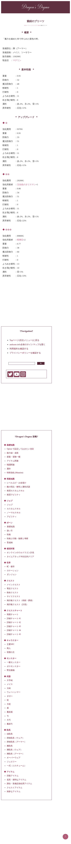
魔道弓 (10, 724)
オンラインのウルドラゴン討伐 (20, 553)
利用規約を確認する (19, 348)
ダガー (10, 696)
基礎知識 (11, 527)
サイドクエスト (13, 596)
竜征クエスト (12, 588)
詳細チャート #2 (14, 622)
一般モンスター (13, 662)
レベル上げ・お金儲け (16, 483)
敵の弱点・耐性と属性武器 (18, 487)
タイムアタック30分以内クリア (20, 556)
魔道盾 (10, 712)
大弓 (9, 720)
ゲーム (29, 25)
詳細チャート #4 (14, 630)
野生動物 (11, 670)
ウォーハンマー (13, 692)
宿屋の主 (11, 652)
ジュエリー (12, 762)
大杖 (9, 704)
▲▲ (65, 836)
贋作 (9, 469)
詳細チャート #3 (14, 626)
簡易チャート (12, 614)
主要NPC (10, 644)
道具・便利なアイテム (16, 780)
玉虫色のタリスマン (26, 184)
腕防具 (10, 746)
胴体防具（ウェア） (15, 738)
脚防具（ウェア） (14, 750)
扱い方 (10, 531)
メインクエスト (13, 584)
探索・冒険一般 (13, 457)
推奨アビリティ (13, 495)
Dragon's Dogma (35, 7)
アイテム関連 (12, 461)
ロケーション (12, 570)
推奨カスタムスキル (15, 491)
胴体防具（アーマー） (16, 742)
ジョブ (10, 505)
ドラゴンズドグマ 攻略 (35, 25)
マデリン (17, 60)
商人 (9, 648)
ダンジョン (12, 574)
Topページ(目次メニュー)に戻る (24, 340)
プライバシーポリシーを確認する (25, 353)
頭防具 (10, 734)
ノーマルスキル (13, 513)
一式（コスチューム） (16, 765)
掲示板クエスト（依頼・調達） (20, 600)
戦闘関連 (11, 465)
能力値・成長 (12, 453)
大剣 (9, 688)
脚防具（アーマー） (15, 754)
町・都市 (11, 567)
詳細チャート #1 (14, 618)
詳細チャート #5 (14, 634)
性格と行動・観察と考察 (17, 539)
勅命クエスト (12, 592)
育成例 (10, 542)
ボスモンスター (13, 666)
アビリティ (12, 516)
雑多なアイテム (13, 791)
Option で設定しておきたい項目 (20, 449)
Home (26, 25)
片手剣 (10, 680)
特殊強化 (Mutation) (15, 473)
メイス (10, 684)
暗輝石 (20, 240)
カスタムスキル (13, 509)
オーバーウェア (13, 758)
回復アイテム (12, 776)
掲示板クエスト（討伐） (17, 604)
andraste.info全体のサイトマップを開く (27, 344)
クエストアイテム (14, 787)
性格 (9, 534)
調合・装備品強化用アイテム (19, 784)
